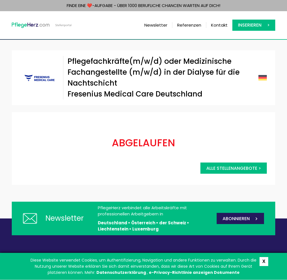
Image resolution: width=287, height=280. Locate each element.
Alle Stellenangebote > (233, 168)
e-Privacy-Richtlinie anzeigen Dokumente (194, 272)
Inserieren (249, 25)
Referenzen (189, 25)
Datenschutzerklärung (121, 272)
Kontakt (219, 25)
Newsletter (155, 25)
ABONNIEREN (236, 218)
